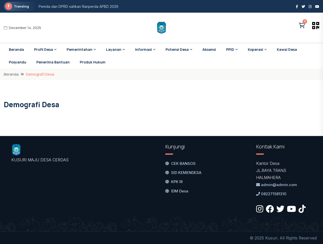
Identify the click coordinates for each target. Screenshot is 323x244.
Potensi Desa (177, 49)
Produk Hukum (92, 62)
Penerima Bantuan (53, 62)
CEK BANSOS (180, 163)
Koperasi (255, 49)
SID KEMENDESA (183, 172)
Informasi (143, 49)
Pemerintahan (79, 49)
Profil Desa (43, 49)
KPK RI (174, 181)
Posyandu (17, 62)
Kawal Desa (287, 49)
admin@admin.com (276, 184)
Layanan (113, 49)
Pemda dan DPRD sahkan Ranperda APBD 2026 (78, 6)
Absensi (209, 49)
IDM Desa (176, 191)
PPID (230, 49)
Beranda (16, 49)
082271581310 (271, 193)
